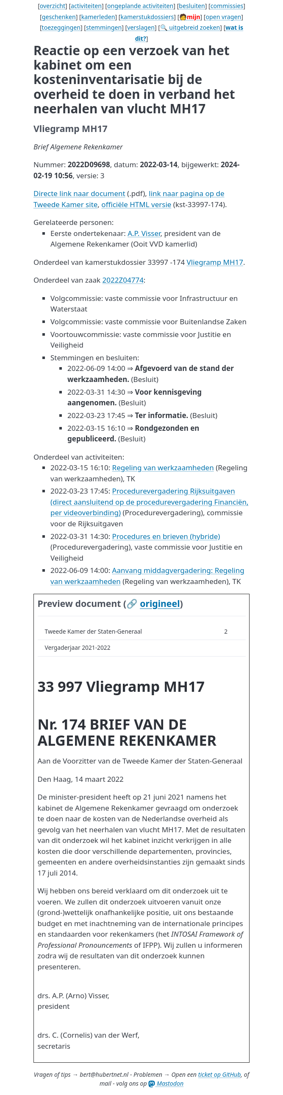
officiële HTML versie (136, 204)
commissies (227, 6)
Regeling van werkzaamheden (163, 467)
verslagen (141, 27)
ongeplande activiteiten (140, 6)
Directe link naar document (79, 193)
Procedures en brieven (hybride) (166, 536)
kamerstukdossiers (147, 17)
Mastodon (165, 1083)
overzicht (52, 6)
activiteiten (86, 6)
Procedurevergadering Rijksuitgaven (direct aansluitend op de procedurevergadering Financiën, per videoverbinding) (149, 501)
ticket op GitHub (219, 1074)
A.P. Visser (144, 233)
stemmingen (104, 27)
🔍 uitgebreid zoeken (190, 27)
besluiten (192, 6)
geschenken (59, 17)
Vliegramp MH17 (215, 262)
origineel (160, 603)
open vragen (223, 17)
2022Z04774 (123, 280)
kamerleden (98, 17)
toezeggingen (61, 27)
